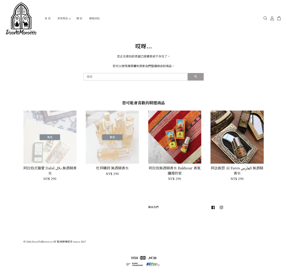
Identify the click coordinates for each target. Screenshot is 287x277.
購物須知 (94, 18)
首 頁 (48, 18)
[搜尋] (136, 76)
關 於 (79, 18)
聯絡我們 (153, 207)
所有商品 (64, 18)
